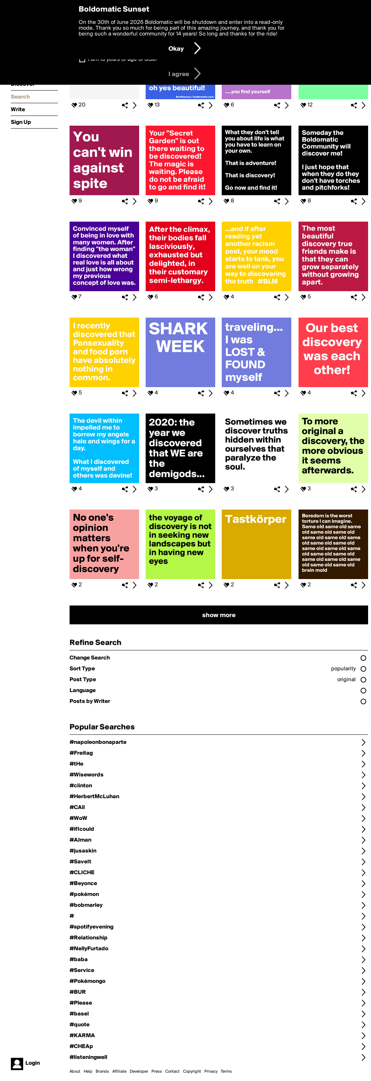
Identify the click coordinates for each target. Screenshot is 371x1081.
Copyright (192, 1071)
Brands (102, 1071)
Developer (139, 1071)
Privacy (210, 1071)
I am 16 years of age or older (122, 59)
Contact (172, 1071)
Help (88, 1071)
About (75, 1071)
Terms (226, 1071)
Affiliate (119, 1071)
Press (156, 1071)
